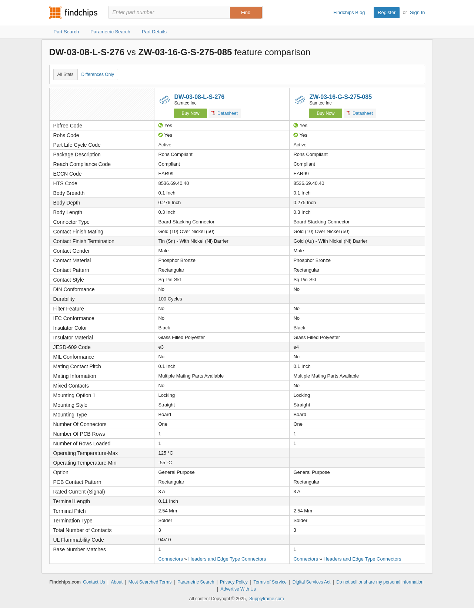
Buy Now (190, 113)
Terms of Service (270, 582)
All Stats (65, 74)
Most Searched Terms (150, 582)
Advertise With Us (238, 589)
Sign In (417, 12)
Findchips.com (73, 12)
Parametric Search (195, 582)
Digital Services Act (312, 582)
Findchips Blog (349, 12)
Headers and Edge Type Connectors (227, 559)
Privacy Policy (234, 582)
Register (386, 12)
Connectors (170, 559)
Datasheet (224, 113)
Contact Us (94, 582)
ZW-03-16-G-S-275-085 (340, 97)
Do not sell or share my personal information (379, 582)
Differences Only (97, 74)
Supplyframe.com (266, 598)
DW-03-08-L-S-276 (199, 97)
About (116, 582)
